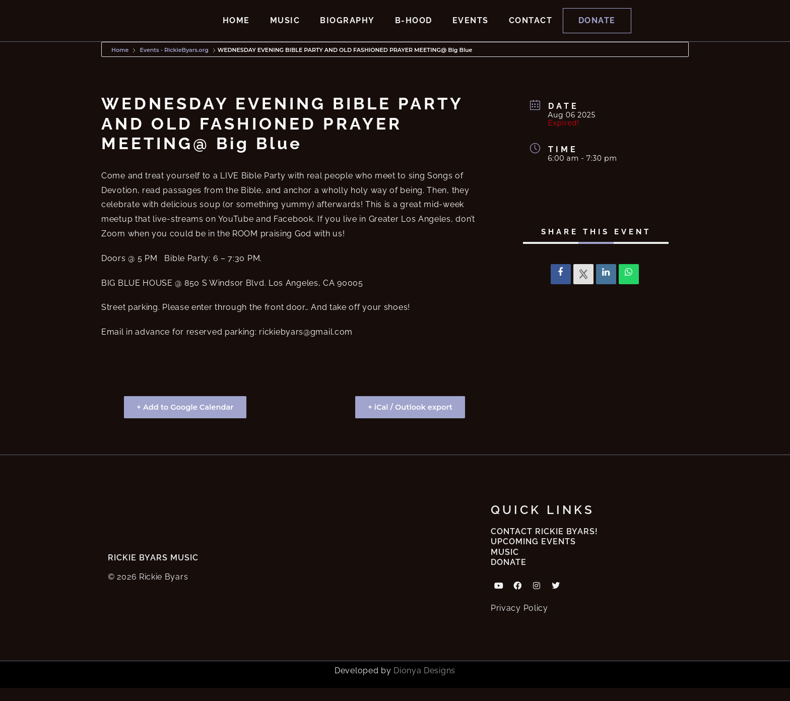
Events (470, 27)
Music (285, 27)
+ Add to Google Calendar (188, 420)
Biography (347, 27)
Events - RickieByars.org (174, 63)
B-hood (413, 27)
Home (236, 27)
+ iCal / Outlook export (407, 420)
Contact (531, 27)
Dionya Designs (424, 683)
